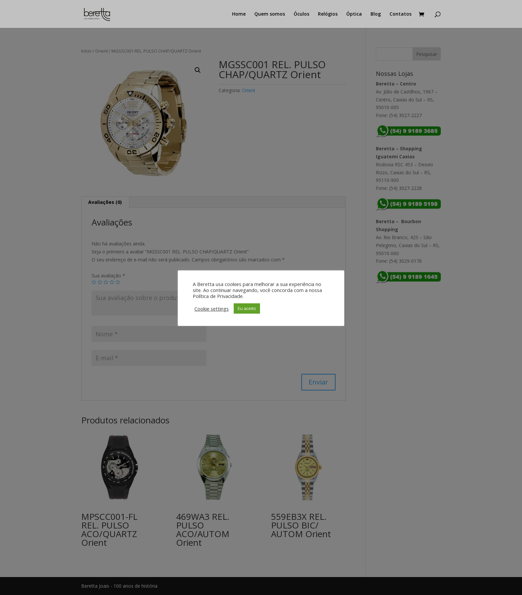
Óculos (301, 14)
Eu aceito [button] (247, 308)
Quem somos (269, 14)
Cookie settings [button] (211, 309)
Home (239, 14)
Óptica (354, 14)
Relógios (328, 14)
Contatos (400, 14)
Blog (376, 14)
